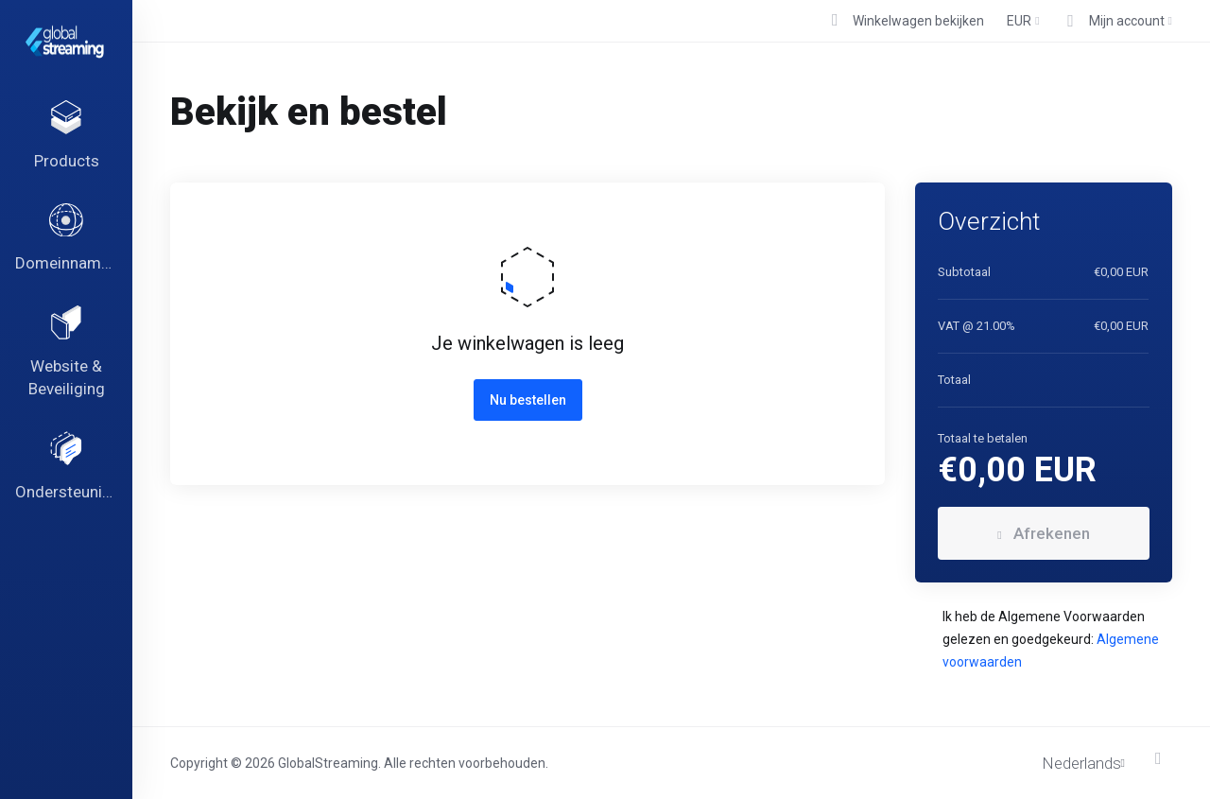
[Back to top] (1163, 758)
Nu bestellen (528, 400)
